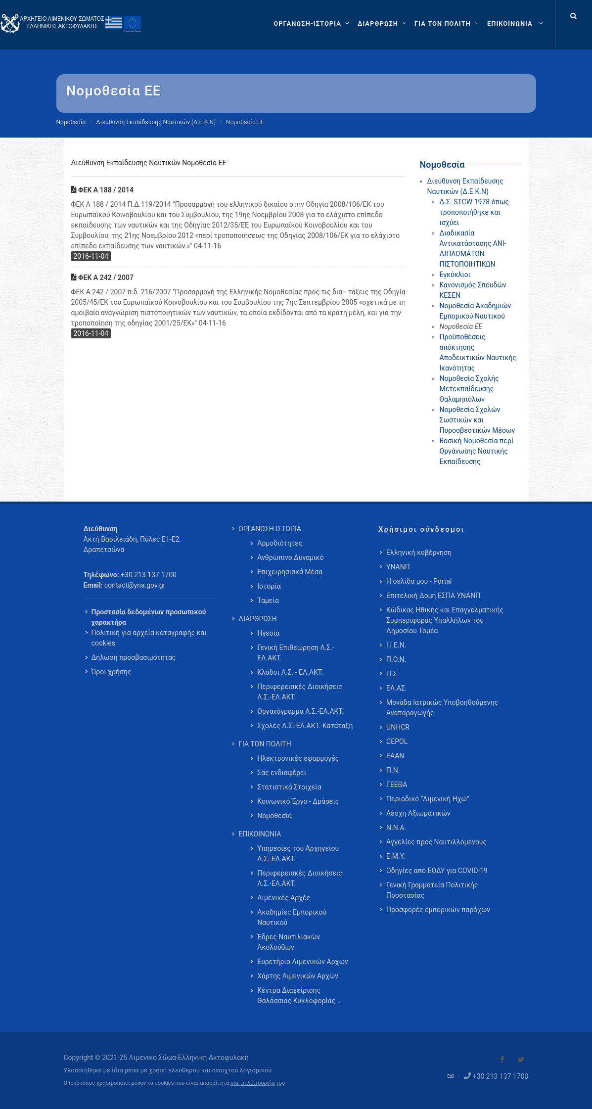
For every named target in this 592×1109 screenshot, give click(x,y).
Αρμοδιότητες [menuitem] (279, 543)
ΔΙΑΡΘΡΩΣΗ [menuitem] (257, 619)
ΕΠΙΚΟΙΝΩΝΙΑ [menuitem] (259, 834)
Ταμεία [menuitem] (268, 600)
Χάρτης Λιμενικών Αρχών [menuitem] (297, 976)
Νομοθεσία (71, 122)
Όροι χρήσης (111, 672)
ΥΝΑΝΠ (398, 567)
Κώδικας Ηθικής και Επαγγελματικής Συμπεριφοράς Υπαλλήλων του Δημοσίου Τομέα (444, 620)
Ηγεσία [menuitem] (268, 633)
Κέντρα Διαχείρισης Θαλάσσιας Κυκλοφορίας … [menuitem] (299, 995)
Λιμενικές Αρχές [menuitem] (283, 898)
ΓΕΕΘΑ (396, 784)
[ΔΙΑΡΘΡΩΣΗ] (383, 23)
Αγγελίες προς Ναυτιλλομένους (436, 842)
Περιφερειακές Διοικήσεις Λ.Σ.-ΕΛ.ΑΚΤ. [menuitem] (299, 692)
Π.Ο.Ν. (396, 659)
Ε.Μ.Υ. (395, 856)
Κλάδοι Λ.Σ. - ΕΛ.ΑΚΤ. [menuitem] (290, 672)
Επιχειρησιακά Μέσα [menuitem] (289, 572)
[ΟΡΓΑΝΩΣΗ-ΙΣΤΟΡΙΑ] (312, 23)
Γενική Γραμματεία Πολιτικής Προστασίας (432, 890)
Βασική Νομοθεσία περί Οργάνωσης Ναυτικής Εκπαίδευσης (477, 451)
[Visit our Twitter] (521, 1059)
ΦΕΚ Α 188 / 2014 (102, 190)
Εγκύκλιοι (455, 274)
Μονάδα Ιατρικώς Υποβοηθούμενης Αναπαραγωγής (442, 707)
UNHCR (398, 727)
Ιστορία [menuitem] (268, 586)
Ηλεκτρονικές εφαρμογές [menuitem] (298, 758)
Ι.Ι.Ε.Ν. (396, 645)
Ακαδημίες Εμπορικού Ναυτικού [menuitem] (291, 917)
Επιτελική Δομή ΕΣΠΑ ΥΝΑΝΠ (433, 596)
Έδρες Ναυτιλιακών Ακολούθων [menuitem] (288, 942)
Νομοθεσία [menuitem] (274, 816)
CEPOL (397, 741)
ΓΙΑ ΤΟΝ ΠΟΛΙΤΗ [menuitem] (264, 744)
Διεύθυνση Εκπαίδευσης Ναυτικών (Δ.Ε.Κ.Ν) (156, 122)
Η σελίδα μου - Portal (419, 581)
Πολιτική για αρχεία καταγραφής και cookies (149, 638)
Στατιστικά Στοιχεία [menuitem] (289, 787)
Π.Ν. (393, 770)
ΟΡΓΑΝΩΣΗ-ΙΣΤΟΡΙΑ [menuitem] (269, 529)
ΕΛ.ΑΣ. (396, 688)
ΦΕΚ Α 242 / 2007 (102, 277)
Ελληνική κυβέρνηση (419, 552)
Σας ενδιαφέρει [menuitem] (281, 773)
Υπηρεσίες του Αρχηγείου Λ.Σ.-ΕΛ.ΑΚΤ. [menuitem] (298, 853)
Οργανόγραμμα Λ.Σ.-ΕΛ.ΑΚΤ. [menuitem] (300, 711)
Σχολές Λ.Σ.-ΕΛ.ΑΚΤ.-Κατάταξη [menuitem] (305, 726)
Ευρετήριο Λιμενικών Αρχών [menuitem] (302, 962)
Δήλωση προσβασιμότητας (133, 657)
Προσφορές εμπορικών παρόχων (438, 910)
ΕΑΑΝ (395, 756)
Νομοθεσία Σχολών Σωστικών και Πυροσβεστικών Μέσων (477, 420)
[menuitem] (516, 23)
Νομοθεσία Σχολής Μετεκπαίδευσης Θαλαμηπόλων (469, 388)
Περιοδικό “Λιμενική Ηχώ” (427, 799)
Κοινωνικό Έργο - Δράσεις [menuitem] (298, 801)
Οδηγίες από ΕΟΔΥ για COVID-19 (437, 871)
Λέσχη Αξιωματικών (418, 813)
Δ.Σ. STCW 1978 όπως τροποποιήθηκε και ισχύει (474, 212)
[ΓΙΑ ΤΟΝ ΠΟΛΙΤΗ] (448, 23)
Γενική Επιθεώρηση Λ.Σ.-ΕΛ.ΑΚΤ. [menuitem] (295, 653)
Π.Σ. (392, 674)
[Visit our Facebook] (502, 1059)
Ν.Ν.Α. (396, 828)
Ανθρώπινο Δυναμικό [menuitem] (290, 557)
